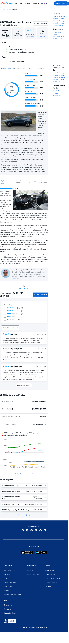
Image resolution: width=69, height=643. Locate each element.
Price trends (8, 586)
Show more (16, 279)
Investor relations (10, 582)
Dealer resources (33, 574)
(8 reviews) (30, 36)
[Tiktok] (45, 531)
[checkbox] (5, 308)
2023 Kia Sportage (58, 23)
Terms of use (49, 570)
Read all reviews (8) (24, 385)
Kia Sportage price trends (24, 473)
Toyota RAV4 (57, 93)
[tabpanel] (24, 225)
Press (5, 578)
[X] (27, 531)
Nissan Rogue (57, 95)
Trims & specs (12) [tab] (40, 68)
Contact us (8, 609)
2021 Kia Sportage (58, 25)
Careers (6, 590)
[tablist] (24, 68)
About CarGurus (9, 570)
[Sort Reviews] (10, 327)
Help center (8, 605)
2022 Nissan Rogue (59, 39)
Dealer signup (32, 570)
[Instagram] (36, 531)
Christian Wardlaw (37, 270)
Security (48, 586)
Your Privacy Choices (52, 578)
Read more (6, 359)
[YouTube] (31, 531)
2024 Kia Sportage (59, 21)
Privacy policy (50, 574)
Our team (7, 574)
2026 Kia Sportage (59, 16)
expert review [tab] (6, 68)
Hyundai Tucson (58, 91)
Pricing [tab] (29, 68)
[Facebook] (23, 531)
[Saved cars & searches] (50, 3)
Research (9, 9)
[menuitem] (16, 3)
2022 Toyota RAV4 (58, 36)
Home (3, 9)
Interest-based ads (51, 582)
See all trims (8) (24, 515)
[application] (24, 450)
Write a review (40, 23)
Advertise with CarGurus (12, 594)
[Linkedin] (40, 531)
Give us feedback (10, 613)
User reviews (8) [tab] (19, 68)
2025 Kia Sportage (58, 18)
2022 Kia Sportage (58, 81)
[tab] (2, 181)
